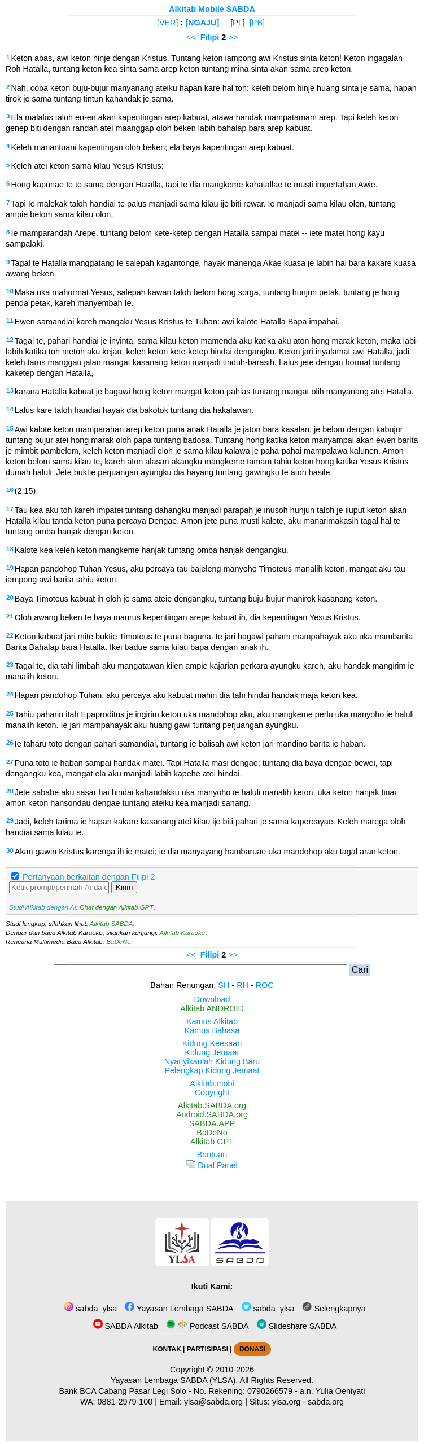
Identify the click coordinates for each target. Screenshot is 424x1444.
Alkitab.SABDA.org (212, 1105)
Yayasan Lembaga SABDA (179, 1308)
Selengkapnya (333, 1308)
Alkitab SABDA (111, 923)
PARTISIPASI (207, 1349)
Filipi (210, 37)
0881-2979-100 (125, 1401)
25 (10, 713)
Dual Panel (211, 1165)
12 (10, 339)
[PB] (257, 22)
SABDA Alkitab (125, 1326)
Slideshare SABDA (297, 1326)
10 (10, 291)
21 (10, 616)
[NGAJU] (202, 22)
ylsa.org (286, 1401)
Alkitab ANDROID (212, 1008)
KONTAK (167, 1349)
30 (10, 850)
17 (10, 509)
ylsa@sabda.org (213, 1401)
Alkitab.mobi (212, 1083)
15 (10, 428)
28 (10, 791)
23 (10, 664)
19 (10, 567)
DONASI (252, 1349)
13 (10, 390)
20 (10, 597)
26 (10, 742)
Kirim (124, 887)
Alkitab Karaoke (183, 932)
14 (10, 409)
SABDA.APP (212, 1123)
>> (233, 37)
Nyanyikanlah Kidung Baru (212, 1061)
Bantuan (212, 1154)
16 (10, 489)
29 (10, 820)
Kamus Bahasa (212, 1030)
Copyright (212, 1092)
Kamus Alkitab (212, 1021)
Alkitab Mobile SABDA (212, 9)
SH (223, 985)
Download (212, 999)
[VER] (167, 22)
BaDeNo (118, 941)
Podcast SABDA (207, 1326)
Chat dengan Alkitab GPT (116, 907)
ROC (265, 985)
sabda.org (326, 1401)
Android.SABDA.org (212, 1114)
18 (10, 549)
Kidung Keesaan (212, 1043)
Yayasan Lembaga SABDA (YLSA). (174, 1380)
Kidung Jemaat (212, 1052)
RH (242, 985)
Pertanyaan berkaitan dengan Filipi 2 (89, 876)
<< (191, 37)
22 (10, 635)
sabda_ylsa (90, 1308)
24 (10, 694)
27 (10, 761)
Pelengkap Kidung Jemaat (211, 1070)
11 (10, 320)
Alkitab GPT (212, 1141)
